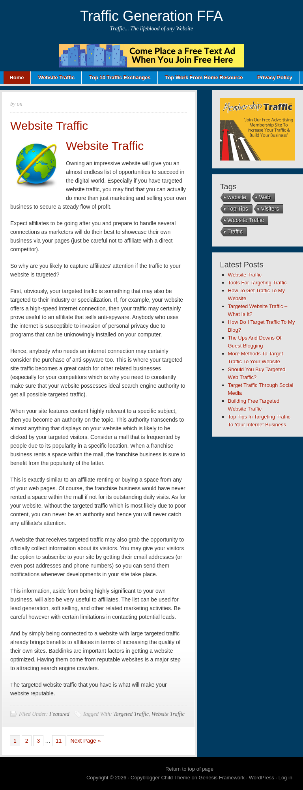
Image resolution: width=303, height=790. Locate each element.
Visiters (270, 208)
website (237, 197)
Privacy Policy (274, 77)
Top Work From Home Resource (204, 77)
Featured (59, 714)
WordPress (261, 778)
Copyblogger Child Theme (160, 778)
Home (16, 77)
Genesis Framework (222, 778)
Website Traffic (56, 77)
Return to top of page (189, 769)
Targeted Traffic (131, 714)
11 (59, 741)
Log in (285, 778)
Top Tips (238, 208)
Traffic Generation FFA (151, 16)
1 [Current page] (15, 741)
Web (265, 197)
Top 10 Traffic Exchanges (120, 77)
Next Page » (85, 741)
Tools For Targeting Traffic (257, 283)
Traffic (235, 231)
